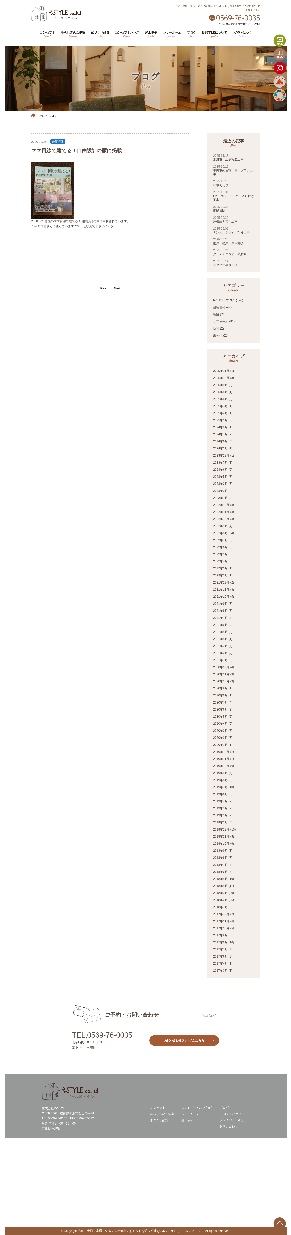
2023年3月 (220, 483)
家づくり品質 (159, 1120)
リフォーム (220, 321)
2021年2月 (220, 653)
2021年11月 (221, 589)
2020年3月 (220, 730)
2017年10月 (221, 928)
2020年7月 (220, 702)
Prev (103, 288)
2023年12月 (221, 455)
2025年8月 (220, 392)
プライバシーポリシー (235, 1120)
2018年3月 (220, 893)
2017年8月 (220, 942)
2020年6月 (220, 709)
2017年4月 (220, 963)
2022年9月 (220, 526)
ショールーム (190, 1114)
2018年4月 (220, 886)
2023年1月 (220, 497)
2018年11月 (221, 836)
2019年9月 (220, 773)
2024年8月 (220, 427)
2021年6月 (220, 624)
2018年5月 (220, 878)
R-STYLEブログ (224, 300)
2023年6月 (220, 469)
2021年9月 (220, 603)
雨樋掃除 (233, 208)
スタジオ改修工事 (233, 263)
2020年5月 (220, 716)
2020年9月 (220, 688)
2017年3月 (220, 970)
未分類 (217, 335)
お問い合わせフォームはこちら (184, 1040)
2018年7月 (220, 864)
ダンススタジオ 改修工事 (233, 230)
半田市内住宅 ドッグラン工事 (233, 170)
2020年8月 (220, 695)
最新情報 (58, 141)
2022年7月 (220, 540)
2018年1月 (220, 907)
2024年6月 (220, 441)
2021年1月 (220, 660)
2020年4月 (220, 723)
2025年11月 (221, 370)
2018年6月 (220, 871)
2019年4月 (220, 801)
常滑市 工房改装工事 (233, 157)
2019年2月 (220, 815)
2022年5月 (220, 554)
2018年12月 (221, 829)
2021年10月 (221, 596)
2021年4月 (220, 639)
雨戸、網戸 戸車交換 (233, 241)
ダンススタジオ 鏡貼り (233, 252)
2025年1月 (220, 420)
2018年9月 (220, 850)
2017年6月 (220, 956)
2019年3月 (220, 808)
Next (117, 288)
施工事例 (187, 1120)
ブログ (224, 1107)
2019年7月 (220, 787)
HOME (38, 115)
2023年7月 (220, 462)
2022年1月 (220, 575)
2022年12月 (221, 505)
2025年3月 (220, 406)
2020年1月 (220, 744)
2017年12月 (221, 914)
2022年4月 (220, 561)
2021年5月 (220, 632)
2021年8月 (220, 610)
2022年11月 (221, 512)
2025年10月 (221, 378)
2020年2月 (220, 737)
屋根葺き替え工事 (233, 219)
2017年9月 (220, 935)
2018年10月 (221, 843)
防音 (216, 328)
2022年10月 (221, 519)
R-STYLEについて (232, 1114)
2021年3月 (220, 646)
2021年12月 (221, 582)
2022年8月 (220, 533)
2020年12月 (221, 667)
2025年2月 (220, 413)
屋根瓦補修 (233, 183)
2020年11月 (221, 674)
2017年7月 (220, 949)
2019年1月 (220, 822)
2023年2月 (220, 490)
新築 (216, 314)
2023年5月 (220, 476)
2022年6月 (220, 547)
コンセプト (157, 1107)
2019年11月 (221, 759)
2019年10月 (221, 766)
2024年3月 (220, 448)
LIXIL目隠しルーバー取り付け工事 (233, 195)
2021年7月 (220, 617)
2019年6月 (220, 794)
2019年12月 (221, 751)
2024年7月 (220, 434)
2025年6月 (220, 399)
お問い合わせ (229, 1126)
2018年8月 (220, 857)
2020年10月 (221, 681)
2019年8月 (220, 780)
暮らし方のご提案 (162, 1114)
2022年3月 (220, 568)
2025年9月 (220, 385)
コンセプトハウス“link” (196, 1107)
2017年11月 (221, 921)
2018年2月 (220, 900)
